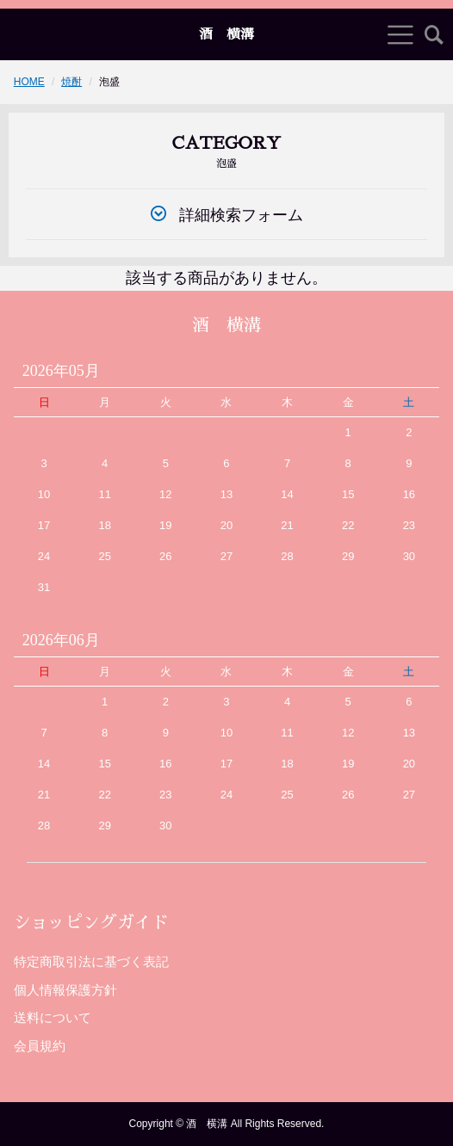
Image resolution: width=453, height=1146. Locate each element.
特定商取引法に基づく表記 (91, 961)
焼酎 (71, 82)
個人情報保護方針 (65, 990)
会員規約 (39, 1045)
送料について (52, 1017)
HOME (29, 82)
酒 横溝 (226, 34)
